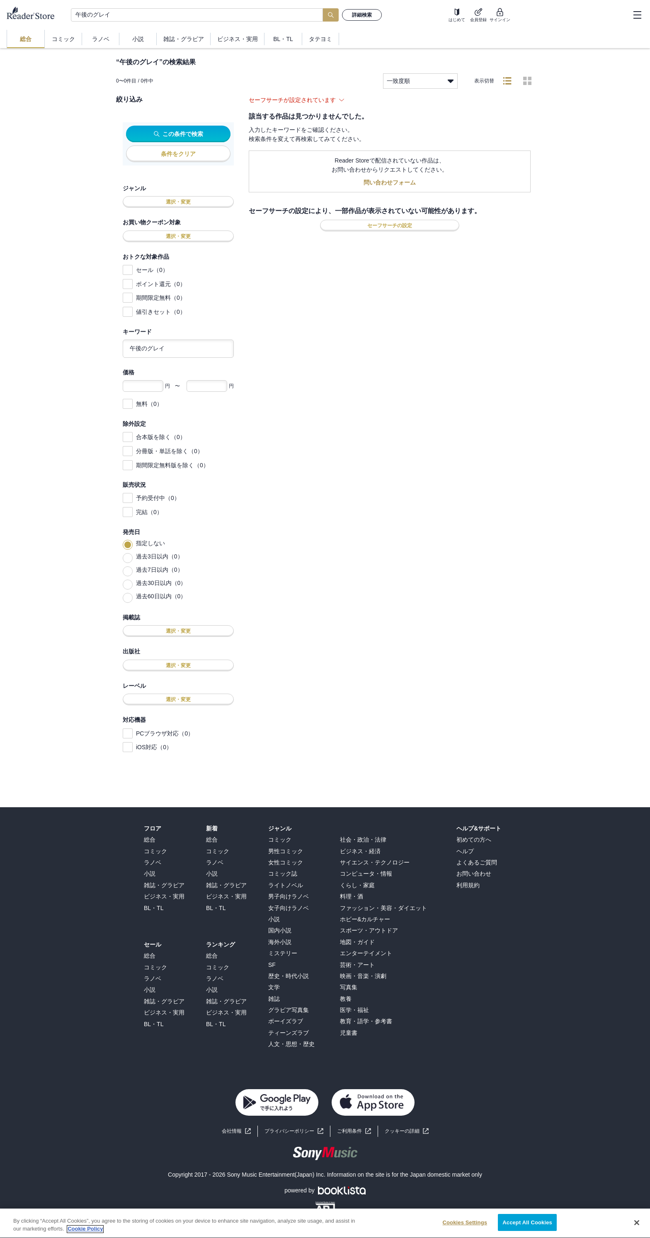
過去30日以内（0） (161, 583)
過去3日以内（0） (159, 556)
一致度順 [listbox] (420, 81)
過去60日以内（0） (161, 596)
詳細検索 (362, 15)
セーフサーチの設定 (389, 225)
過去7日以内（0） (159, 569)
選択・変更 (178, 202)
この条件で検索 (178, 134)
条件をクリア (178, 154)
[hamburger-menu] (637, 14)
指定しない (150, 543)
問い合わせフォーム (390, 182)
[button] (406, 1131)
